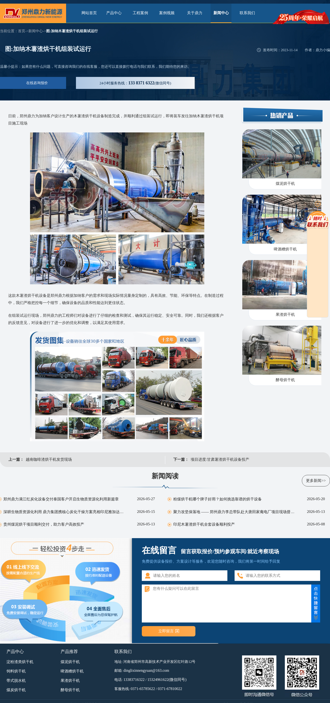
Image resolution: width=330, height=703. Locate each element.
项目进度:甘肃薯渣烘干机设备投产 (220, 459)
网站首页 (89, 13)
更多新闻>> (316, 481)
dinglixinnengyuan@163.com (146, 670)
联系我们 (247, 13)
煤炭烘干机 (16, 690)
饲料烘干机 (16, 671)
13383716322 (133, 680)
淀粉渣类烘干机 (19, 662)
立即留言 (166, 631)
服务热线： (135, 83)
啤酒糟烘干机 (72, 671)
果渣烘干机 (70, 680)
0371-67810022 (170, 689)
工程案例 (142, 13)
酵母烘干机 (70, 690)
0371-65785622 (143, 689)
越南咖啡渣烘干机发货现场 (49, 459)
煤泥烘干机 (70, 662)
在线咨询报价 (37, 83)
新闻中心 (221, 13)
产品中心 (115, 13)
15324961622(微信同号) (167, 680)
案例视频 (168, 13)
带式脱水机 (16, 680)
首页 (21, 31)
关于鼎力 (194, 13)
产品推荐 (69, 651)
